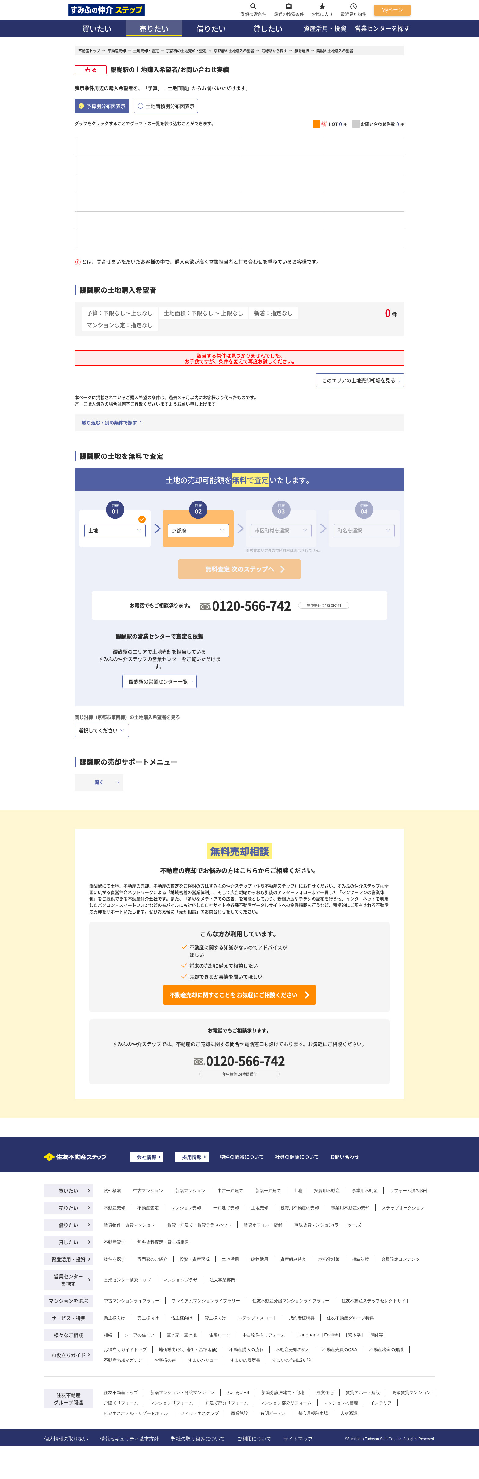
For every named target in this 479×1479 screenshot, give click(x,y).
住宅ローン (219, 1335)
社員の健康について (297, 1156)
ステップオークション (403, 1207)
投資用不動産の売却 (299, 1207)
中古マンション (148, 1190)
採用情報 (192, 1157)
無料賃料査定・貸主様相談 (163, 1242)
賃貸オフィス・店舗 (263, 1224)
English (331, 1335)
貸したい (268, 28)
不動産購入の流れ (246, 1349)
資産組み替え (293, 1259)
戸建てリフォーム (121, 1402)
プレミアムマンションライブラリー (206, 1300)
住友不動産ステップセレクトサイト (376, 1300)
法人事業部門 (222, 1279)
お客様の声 (165, 1360)
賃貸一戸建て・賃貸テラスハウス (199, 1224)
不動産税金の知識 (386, 1349)
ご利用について (254, 1438)
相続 (108, 1335)
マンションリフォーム (171, 1402)
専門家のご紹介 (152, 1259)
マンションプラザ (180, 1279)
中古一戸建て (230, 1190)
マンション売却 (186, 1207)
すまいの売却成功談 (291, 1360)
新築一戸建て (268, 1190)
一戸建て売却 (226, 1207)
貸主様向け (215, 1317)
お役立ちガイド (68, 1355)
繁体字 (354, 1335)
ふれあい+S (238, 1392)
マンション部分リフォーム (286, 1402)
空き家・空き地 (182, 1335)
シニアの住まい (140, 1335)
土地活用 (230, 1259)
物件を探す (114, 1259)
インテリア (381, 1402)
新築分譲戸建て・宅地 (282, 1392)
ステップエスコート (257, 1317)
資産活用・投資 (325, 28)
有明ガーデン (273, 1413)
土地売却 (259, 1207)
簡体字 (377, 1335)
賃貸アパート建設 (363, 1392)
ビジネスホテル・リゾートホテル (136, 1413)
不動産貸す (114, 1242)
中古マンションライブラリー (131, 1300)
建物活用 (259, 1259)
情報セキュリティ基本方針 (129, 1438)
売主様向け (148, 1317)
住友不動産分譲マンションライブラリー (290, 1300)
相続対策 (360, 1259)
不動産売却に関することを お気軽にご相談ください (233, 995)
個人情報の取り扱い (66, 1438)
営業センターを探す (382, 28)
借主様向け (181, 1317)
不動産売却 (114, 1207)
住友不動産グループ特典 (350, 1317)
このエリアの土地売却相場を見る (358, 380)
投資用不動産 (327, 1190)
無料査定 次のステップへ (239, 569)
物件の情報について (242, 1156)
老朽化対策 (329, 1259)
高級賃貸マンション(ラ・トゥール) (327, 1224)
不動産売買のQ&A (339, 1349)
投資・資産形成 (195, 1259)
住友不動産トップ (121, 1392)
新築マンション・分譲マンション (182, 1392)
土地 (297, 1190)
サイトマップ (298, 1438)
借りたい (211, 28)
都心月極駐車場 (313, 1413)
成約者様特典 (302, 1317)
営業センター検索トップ (127, 1279)
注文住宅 (325, 1392)
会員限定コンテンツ (400, 1259)
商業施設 (239, 1413)
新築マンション (190, 1190)
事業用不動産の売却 (350, 1207)
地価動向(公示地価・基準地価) (188, 1349)
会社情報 (146, 1157)
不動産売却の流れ (293, 1349)
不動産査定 (148, 1207)
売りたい (154, 28)
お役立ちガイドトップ (125, 1349)
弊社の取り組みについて (198, 1438)
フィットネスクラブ (199, 1413)
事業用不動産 (365, 1190)
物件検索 (112, 1190)
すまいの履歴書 (245, 1360)
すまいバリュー (203, 1360)
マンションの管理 (341, 1402)
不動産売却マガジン (123, 1360)
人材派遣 (348, 1413)
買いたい (97, 28)
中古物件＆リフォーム (264, 1335)
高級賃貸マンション (411, 1392)
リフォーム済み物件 (409, 1190)
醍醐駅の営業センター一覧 (158, 681)
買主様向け (114, 1317)
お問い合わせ (344, 1156)
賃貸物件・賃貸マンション (129, 1224)
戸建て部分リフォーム (226, 1402)
